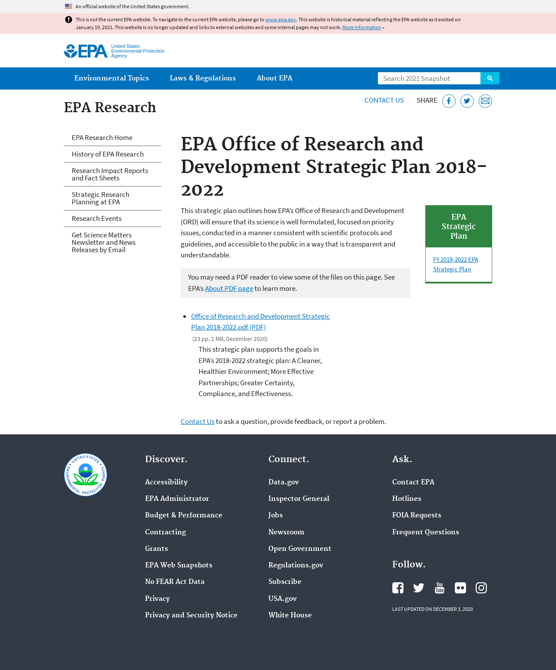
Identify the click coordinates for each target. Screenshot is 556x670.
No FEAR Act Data (175, 582)
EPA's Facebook (398, 587)
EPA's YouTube (439, 587)
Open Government (299, 549)
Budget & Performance (183, 516)
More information (361, 27)
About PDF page (229, 288)
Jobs (275, 516)
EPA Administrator (177, 499)
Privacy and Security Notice (191, 616)
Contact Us (384, 100)
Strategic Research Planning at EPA (100, 198)
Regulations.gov (295, 566)
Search (490, 78)
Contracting (165, 533)
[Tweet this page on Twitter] (467, 101)
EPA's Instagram (481, 587)
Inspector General (298, 499)
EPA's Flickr (460, 587)
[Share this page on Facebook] (449, 101)
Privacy (157, 599)
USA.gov (282, 599)
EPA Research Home (102, 137)
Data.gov (283, 483)
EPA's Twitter (418, 587)
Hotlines (406, 499)
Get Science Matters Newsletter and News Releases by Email (104, 242)
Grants (156, 549)
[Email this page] (485, 101)
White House (290, 616)
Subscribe (284, 582)
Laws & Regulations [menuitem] (203, 78)
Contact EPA (413, 483)
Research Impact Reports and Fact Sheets (110, 174)
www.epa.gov (280, 19)
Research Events (97, 218)
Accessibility (166, 483)
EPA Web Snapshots (178, 566)
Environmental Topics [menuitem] (111, 78)
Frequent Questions (425, 533)
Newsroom (286, 533)
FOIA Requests (416, 516)
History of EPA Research (108, 154)
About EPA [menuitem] (274, 78)
